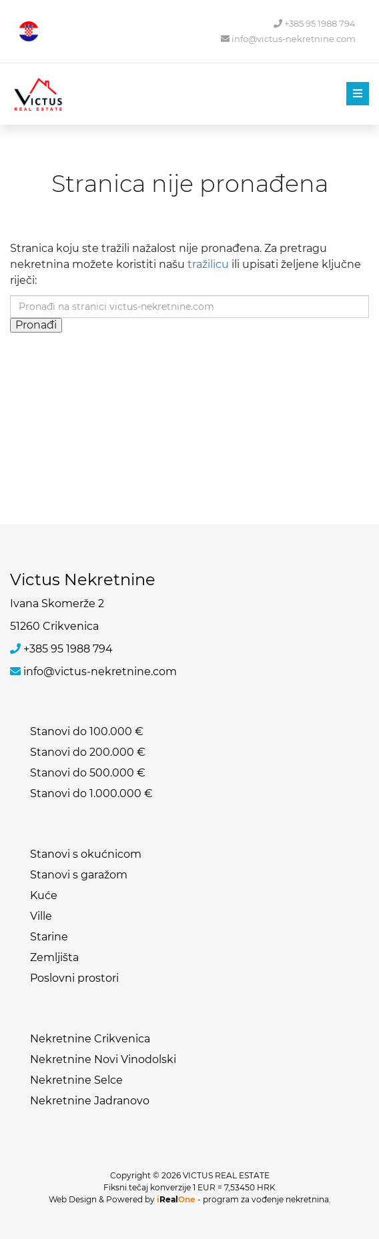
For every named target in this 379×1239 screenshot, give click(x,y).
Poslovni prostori (74, 978)
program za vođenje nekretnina (266, 1199)
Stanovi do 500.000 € (87, 772)
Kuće (43, 895)
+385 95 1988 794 (315, 23)
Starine (49, 936)
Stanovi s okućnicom (85, 854)
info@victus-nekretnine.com (288, 39)
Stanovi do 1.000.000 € (91, 793)
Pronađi (36, 325)
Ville (41, 916)
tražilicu (208, 264)
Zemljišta (54, 957)
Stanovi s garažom (78, 874)
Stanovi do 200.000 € (87, 752)
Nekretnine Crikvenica (90, 1038)
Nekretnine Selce (76, 1080)
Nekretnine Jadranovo (89, 1100)
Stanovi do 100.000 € (86, 731)
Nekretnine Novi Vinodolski (103, 1059)
